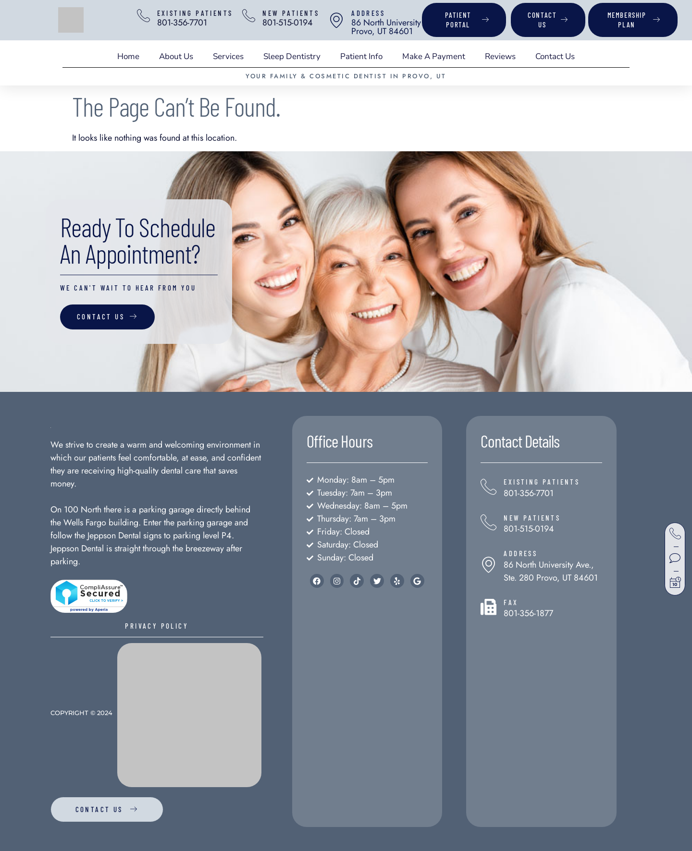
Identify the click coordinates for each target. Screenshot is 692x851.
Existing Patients (197, 13)
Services (228, 56)
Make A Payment (433, 56)
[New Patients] (252, 16)
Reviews (500, 56)
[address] (341, 20)
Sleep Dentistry (292, 56)
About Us (176, 56)
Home (128, 56)
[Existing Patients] (144, 16)
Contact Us (555, 56)
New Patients (295, 13)
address (373, 13)
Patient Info (361, 56)
